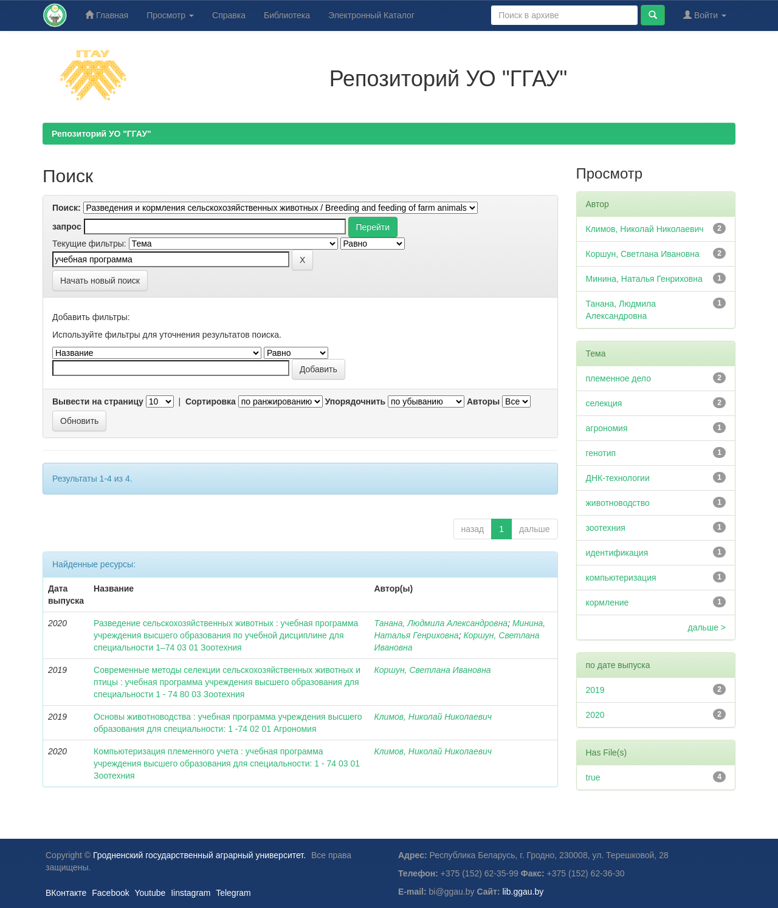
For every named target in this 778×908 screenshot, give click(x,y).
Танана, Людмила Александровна (441, 623)
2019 (595, 690)
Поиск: (66, 208)
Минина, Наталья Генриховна (644, 279)
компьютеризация (621, 577)
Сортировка (210, 401)
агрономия (607, 428)
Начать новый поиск (100, 280)
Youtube (149, 893)
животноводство (618, 503)
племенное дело (618, 378)
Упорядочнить (355, 401)
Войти (704, 15)
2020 (595, 715)
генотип (601, 453)
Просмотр (170, 15)
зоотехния (605, 528)
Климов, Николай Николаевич (433, 717)
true (593, 777)
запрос (66, 226)
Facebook (110, 893)
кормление (607, 602)
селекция (604, 403)
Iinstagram (190, 893)
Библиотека (287, 15)
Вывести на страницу (97, 401)
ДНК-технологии (618, 478)
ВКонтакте (66, 893)
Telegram (233, 893)
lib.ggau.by (523, 891)
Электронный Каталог (371, 15)
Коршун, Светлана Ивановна (432, 670)
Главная (106, 15)
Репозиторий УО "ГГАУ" (101, 133)
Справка (229, 15)
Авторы (483, 401)
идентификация (617, 553)
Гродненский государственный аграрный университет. (199, 855)
